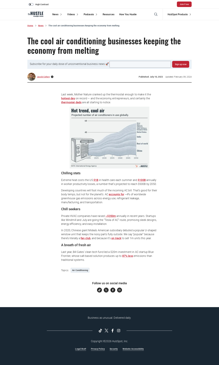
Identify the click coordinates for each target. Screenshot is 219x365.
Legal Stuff (80, 348)
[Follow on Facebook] (112, 290)
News (41, 25)
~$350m (110, 216)
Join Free (184, 4)
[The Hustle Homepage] (35, 14)
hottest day (68, 98)
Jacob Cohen (43, 76)
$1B (96, 180)
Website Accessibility (133, 348)
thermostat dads (71, 102)
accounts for (116, 194)
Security (114, 348)
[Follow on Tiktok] (99, 290)
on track (116, 238)
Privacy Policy (98, 348)
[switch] (39, 4)
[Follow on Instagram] (119, 290)
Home (30, 25)
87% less (127, 256)
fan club (85, 238)
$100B (142, 180)
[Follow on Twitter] (106, 290)
